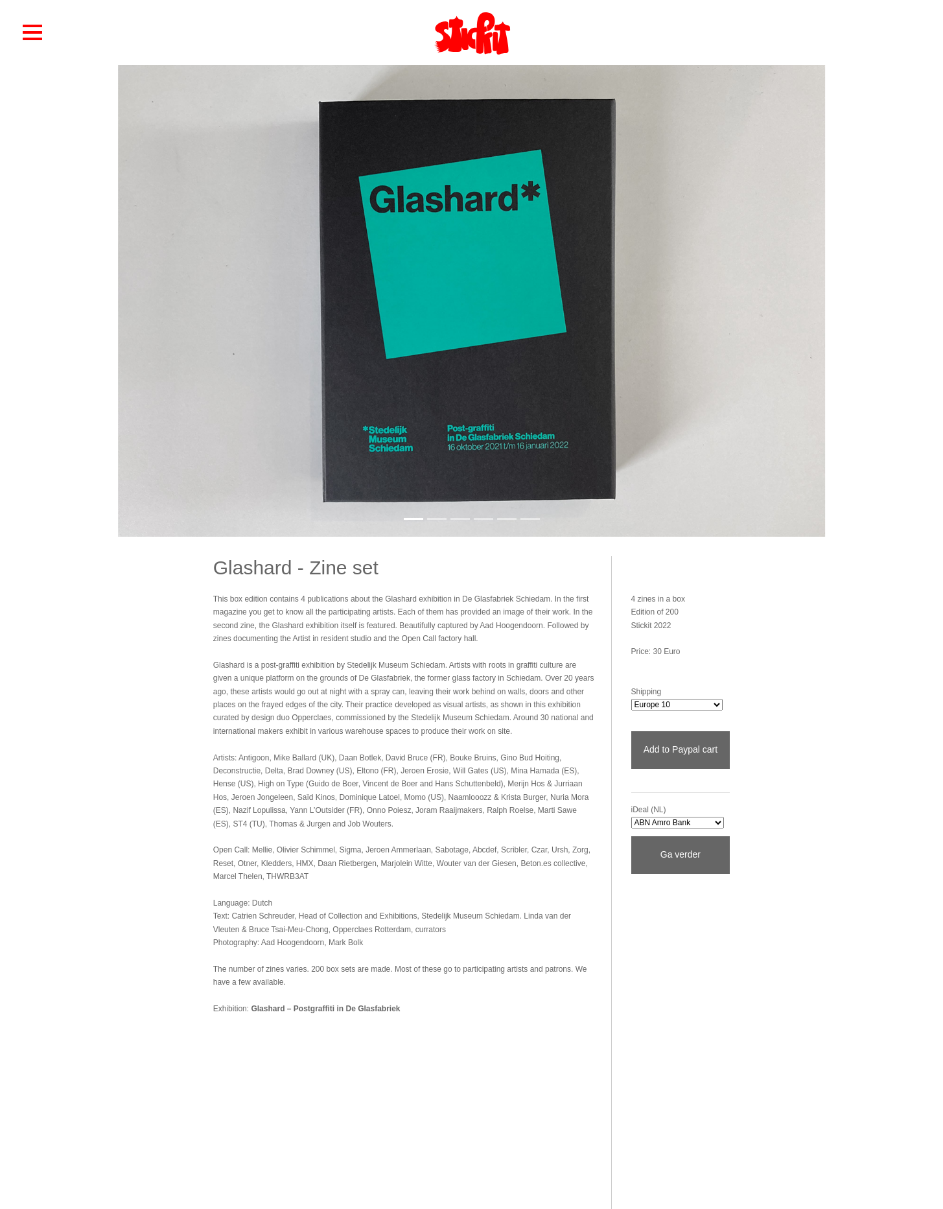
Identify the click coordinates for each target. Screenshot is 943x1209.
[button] (32, 31)
